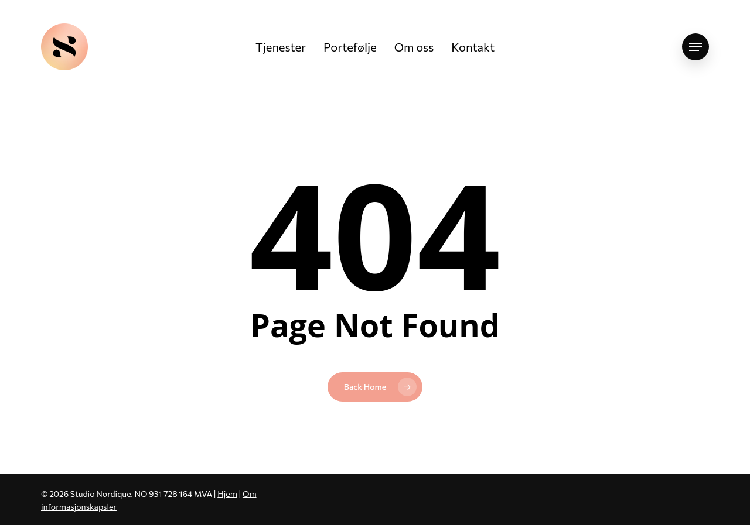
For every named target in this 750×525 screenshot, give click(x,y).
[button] (695, 47)
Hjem (227, 494)
